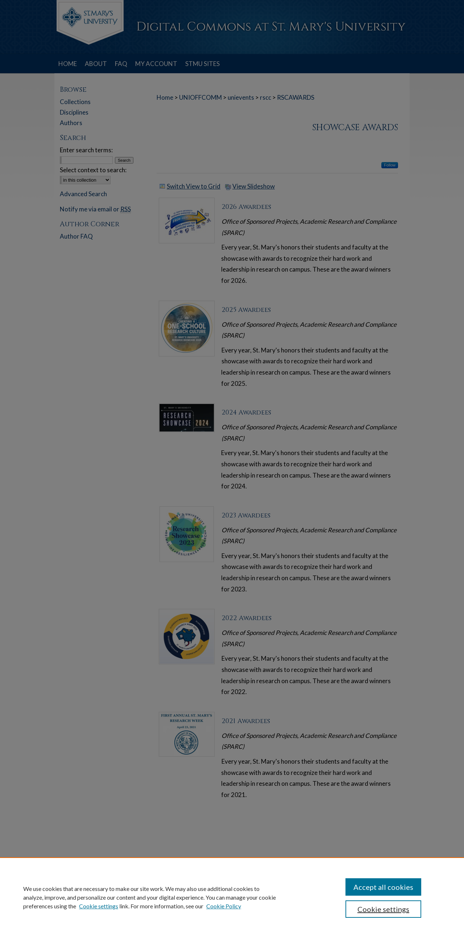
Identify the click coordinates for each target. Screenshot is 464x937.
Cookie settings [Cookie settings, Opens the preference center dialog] (383, 909)
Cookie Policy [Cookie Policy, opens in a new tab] (223, 906)
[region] (232, 897)
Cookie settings (98, 906)
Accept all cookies (383, 887)
